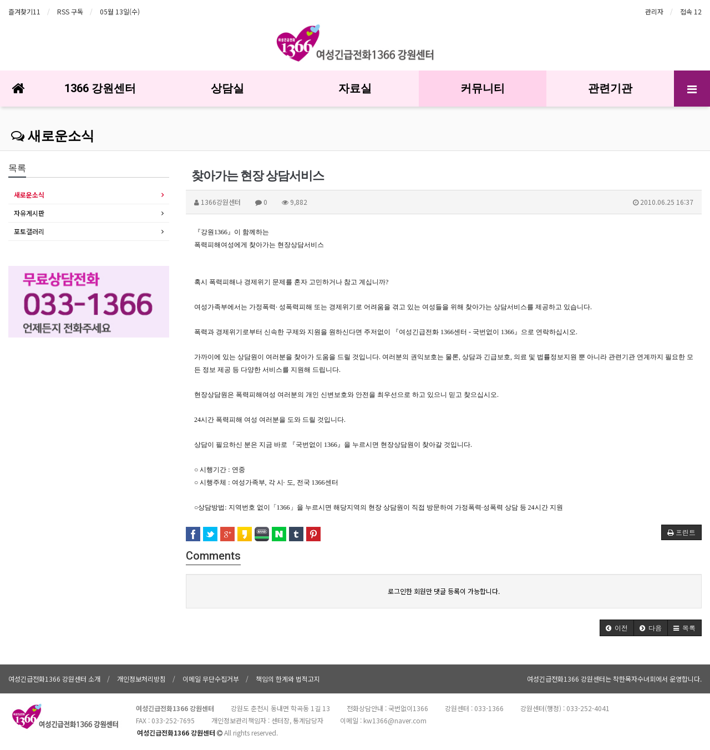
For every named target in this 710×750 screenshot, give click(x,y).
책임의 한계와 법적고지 (288, 678)
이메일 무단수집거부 (210, 678)
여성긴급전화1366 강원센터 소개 (54, 678)
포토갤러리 (29, 231)
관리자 (654, 11)
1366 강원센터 (100, 88)
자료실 (355, 88)
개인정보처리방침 (141, 678)
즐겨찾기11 (24, 11)
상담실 (227, 88)
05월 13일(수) (120, 11)
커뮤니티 (482, 88)
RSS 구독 (70, 11)
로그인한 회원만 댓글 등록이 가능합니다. (444, 591)
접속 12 (691, 11)
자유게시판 (29, 213)
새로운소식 (52, 136)
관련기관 (610, 88)
